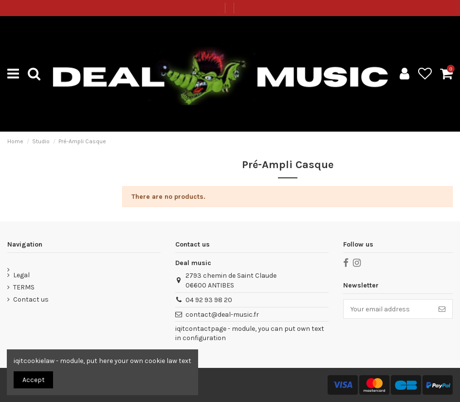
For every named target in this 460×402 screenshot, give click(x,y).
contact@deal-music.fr (222, 314)
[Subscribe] (442, 309)
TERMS (24, 287)
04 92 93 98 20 (208, 300)
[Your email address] (388, 309)
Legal (21, 275)
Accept (33, 380)
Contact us (31, 299)
